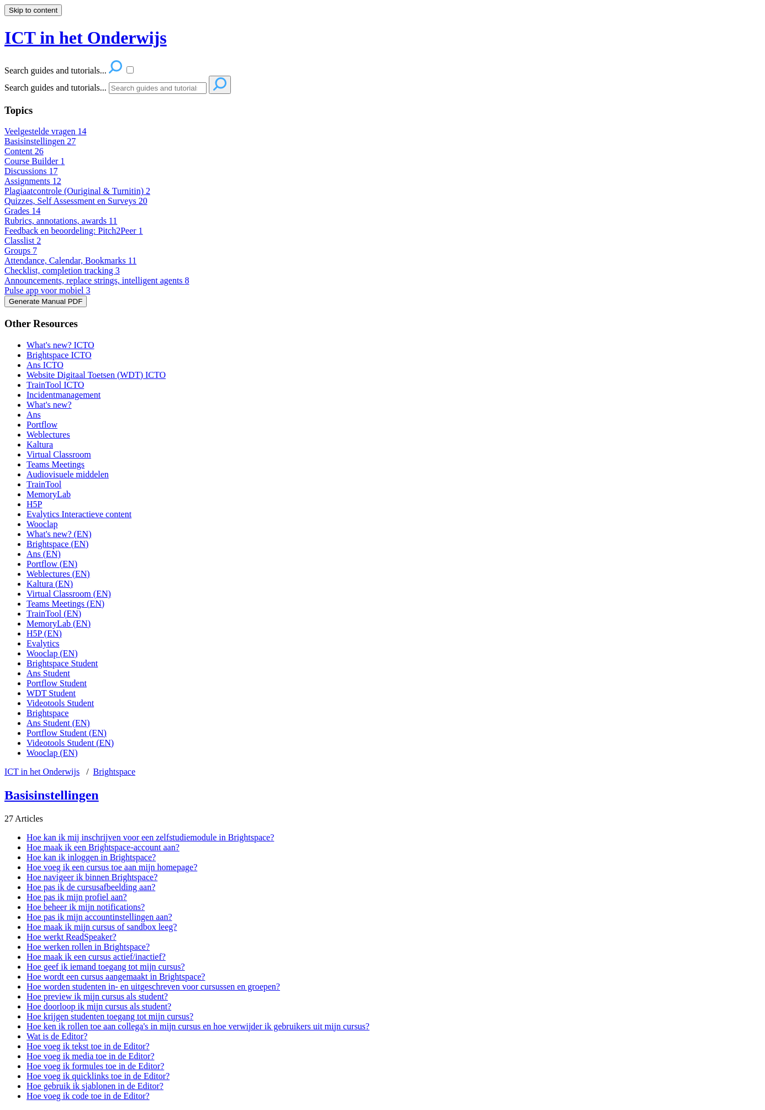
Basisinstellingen (40, 141)
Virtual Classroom (59, 454)
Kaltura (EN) (50, 583)
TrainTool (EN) (54, 613)
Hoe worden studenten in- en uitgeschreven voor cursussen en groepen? (153, 986)
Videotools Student (60, 703)
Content (24, 151)
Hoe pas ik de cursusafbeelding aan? (91, 887)
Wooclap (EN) (52, 653)
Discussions (30, 171)
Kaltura (40, 444)
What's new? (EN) (59, 534)
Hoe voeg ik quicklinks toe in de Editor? (98, 1076)
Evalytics (43, 643)
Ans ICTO (45, 365)
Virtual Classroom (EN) (69, 593)
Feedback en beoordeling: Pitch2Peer (73, 230)
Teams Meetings (56, 464)
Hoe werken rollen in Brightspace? (88, 946)
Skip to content (33, 10)
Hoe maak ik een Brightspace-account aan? (103, 847)
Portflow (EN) (52, 564)
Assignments (32, 181)
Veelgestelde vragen (45, 131)
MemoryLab (49, 494)
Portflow (42, 424)
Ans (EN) (44, 554)
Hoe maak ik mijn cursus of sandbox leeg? (102, 927)
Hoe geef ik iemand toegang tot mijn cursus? (106, 966)
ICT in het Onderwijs (42, 771)
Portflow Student (57, 683)
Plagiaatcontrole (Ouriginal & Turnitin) (77, 191)
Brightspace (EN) (57, 544)
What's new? (49, 404)
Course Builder (34, 161)
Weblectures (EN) (58, 573)
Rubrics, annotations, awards (60, 220)
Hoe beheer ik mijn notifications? (86, 907)
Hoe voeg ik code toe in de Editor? (88, 1096)
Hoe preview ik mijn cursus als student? (97, 996)
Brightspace (47, 713)
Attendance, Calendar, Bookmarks (70, 260)
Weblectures (48, 434)
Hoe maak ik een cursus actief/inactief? (96, 956)
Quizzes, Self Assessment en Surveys (75, 201)
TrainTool (44, 484)
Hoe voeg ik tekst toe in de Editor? (88, 1046)
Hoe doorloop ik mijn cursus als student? (99, 1006)
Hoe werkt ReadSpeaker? (72, 936)
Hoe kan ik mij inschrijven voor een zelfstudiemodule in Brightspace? (150, 837)
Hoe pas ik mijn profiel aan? (77, 897)
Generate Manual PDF (45, 301)
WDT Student (51, 693)
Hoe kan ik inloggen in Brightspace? (91, 857)
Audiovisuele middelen (68, 474)
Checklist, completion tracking (62, 270)
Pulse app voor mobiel (47, 290)
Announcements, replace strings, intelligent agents (96, 280)
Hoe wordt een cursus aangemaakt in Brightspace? (116, 976)
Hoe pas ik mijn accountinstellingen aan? (99, 917)
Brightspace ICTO (59, 355)
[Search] (158, 88)
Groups (20, 250)
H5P (34, 504)
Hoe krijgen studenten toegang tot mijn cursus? (110, 1016)
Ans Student (48, 673)
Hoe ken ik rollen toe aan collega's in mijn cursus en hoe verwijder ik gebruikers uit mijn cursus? (198, 1026)
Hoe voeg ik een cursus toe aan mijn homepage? (112, 867)
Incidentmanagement (64, 394)
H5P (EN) (44, 633)
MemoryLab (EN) (59, 623)
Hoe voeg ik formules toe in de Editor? (95, 1066)
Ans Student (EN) (58, 723)
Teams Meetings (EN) (65, 603)
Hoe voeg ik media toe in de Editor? (90, 1056)
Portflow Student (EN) (67, 733)
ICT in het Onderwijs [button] (85, 38)
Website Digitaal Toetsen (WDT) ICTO (96, 375)
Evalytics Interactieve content (79, 514)
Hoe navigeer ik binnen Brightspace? (92, 877)
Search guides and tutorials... (55, 87)
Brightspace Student (62, 663)
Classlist (22, 240)
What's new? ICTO (60, 345)
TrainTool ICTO (55, 385)
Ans (34, 414)
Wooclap (42, 524)
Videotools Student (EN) (70, 743)
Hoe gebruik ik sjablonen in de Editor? (95, 1086)
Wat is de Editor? (57, 1036)
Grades (22, 210)
